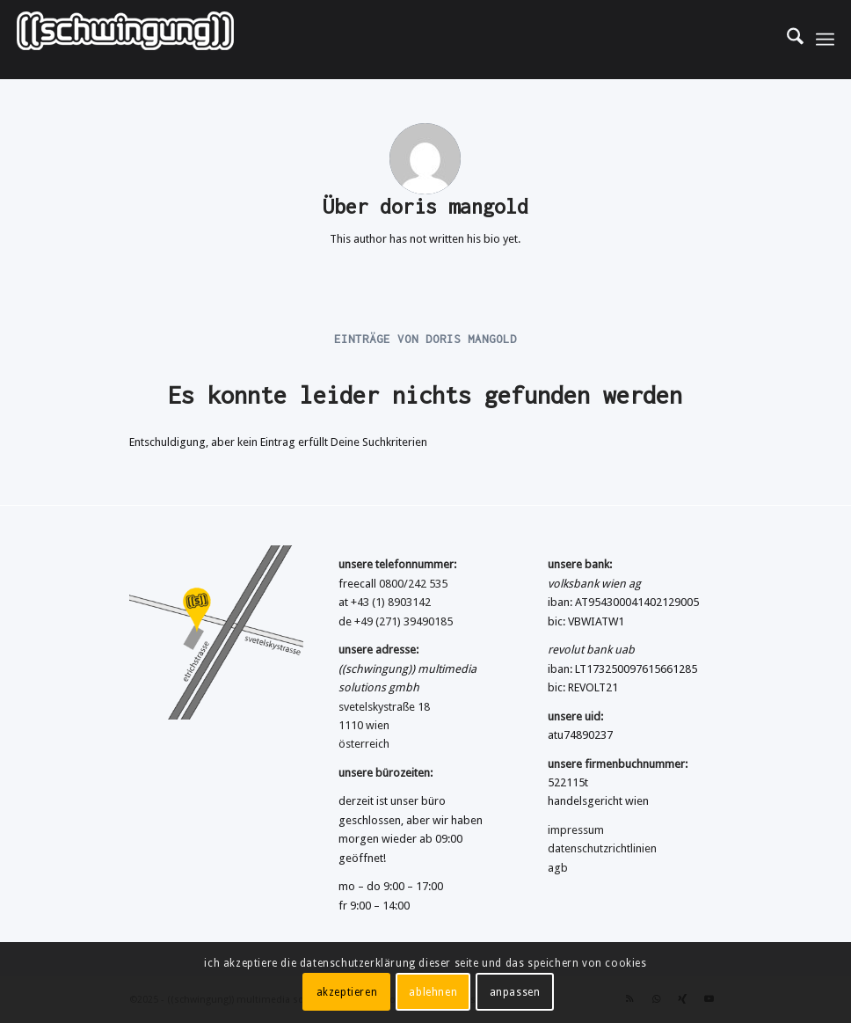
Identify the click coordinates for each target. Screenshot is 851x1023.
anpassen (515, 992)
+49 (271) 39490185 (403, 621)
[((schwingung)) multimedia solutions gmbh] (125, 39)
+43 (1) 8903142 (391, 602)
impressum (576, 830)
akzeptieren (347, 992)
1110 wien (363, 725)
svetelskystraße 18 (384, 706)
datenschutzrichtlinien (602, 848)
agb (558, 867)
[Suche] (786, 39)
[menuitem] (786, 39)
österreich (363, 743)
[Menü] (825, 39)
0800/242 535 (413, 583)
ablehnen (433, 992)
